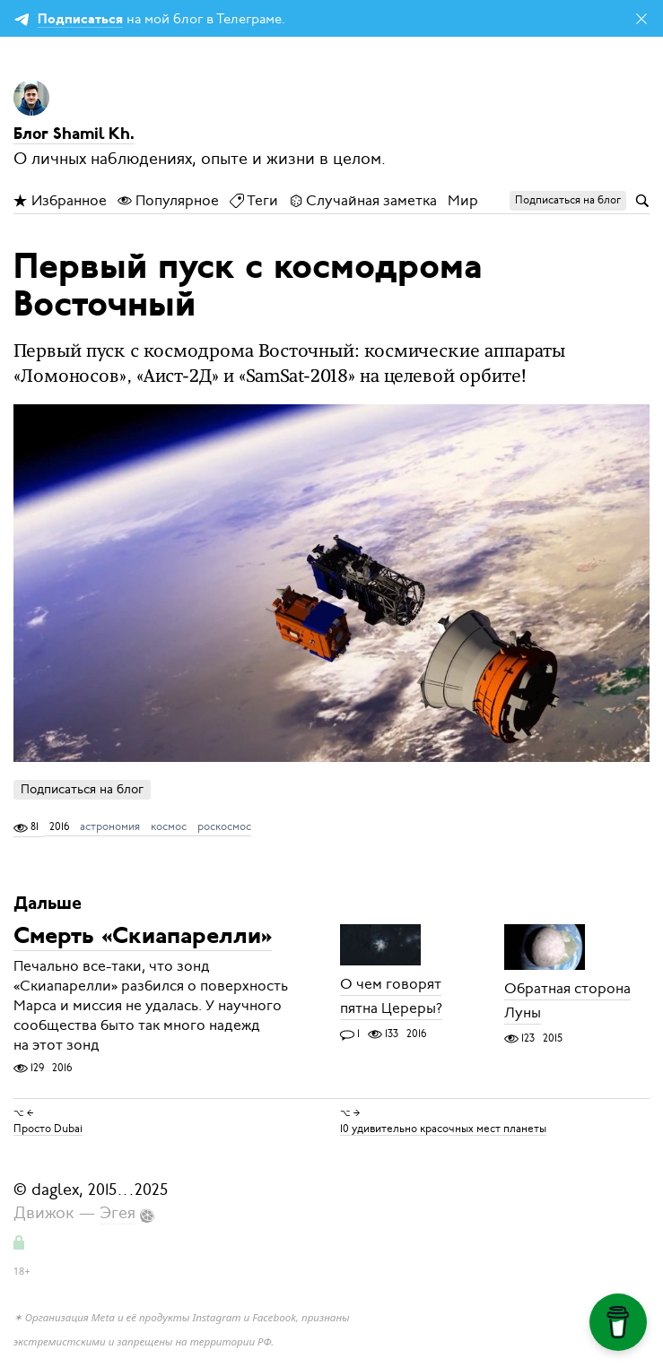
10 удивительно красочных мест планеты (443, 1127)
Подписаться (80, 20)
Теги (254, 201)
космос (169, 826)
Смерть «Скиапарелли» (142, 938)
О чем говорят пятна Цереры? (391, 997)
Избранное (60, 201)
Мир (463, 201)
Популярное (168, 201)
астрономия (110, 826)
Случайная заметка (363, 201)
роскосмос (224, 826)
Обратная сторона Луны (567, 1002)
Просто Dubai (48, 1127)
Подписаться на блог (82, 789)
